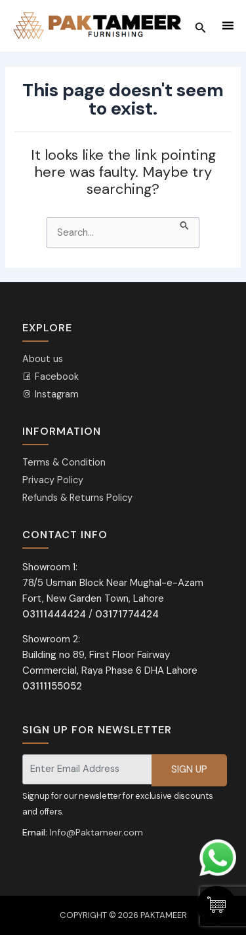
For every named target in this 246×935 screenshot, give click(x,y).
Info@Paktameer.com (96, 832)
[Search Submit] (185, 224)
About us (42, 359)
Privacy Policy (52, 480)
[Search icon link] (201, 26)
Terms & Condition (64, 462)
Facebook (50, 377)
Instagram (50, 394)
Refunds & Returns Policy (77, 498)
